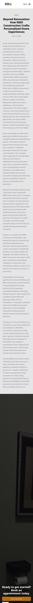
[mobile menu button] (29, 4)
